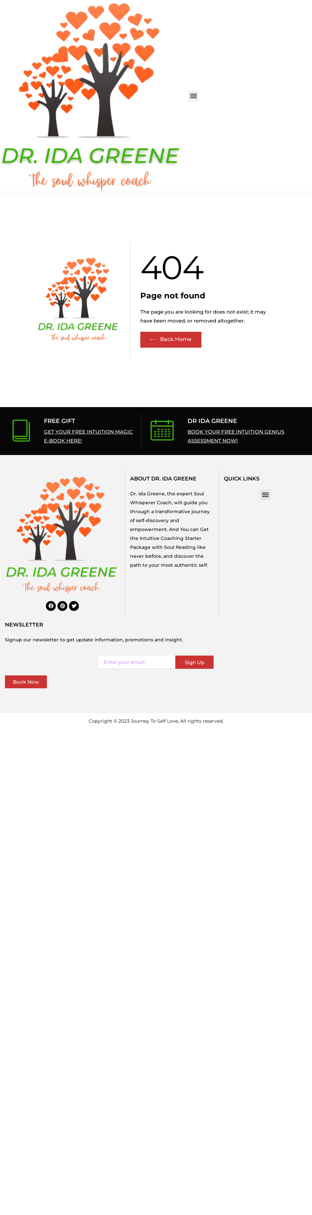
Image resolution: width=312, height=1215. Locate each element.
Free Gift (59, 421)
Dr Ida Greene (212, 421)
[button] (193, 96)
